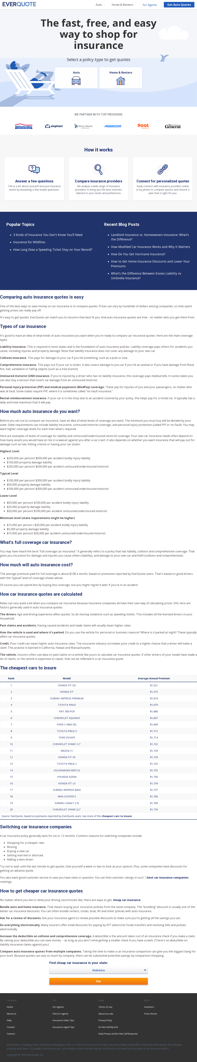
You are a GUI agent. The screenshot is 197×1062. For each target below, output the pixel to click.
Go (98, 981)
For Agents (150, 5)
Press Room (150, 1013)
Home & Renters (122, 4)
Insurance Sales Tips (63, 1020)
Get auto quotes (179, 5)
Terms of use (105, 1006)
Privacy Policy (105, 1020)
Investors (149, 1006)
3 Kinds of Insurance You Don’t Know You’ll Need (48, 235)
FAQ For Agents (60, 1013)
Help (9, 1020)
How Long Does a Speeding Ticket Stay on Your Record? (52, 249)
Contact (11, 1027)
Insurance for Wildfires (29, 242)
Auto (99, 4)
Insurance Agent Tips (64, 1027)
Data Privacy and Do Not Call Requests (118, 1033)
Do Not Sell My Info (108, 1027)
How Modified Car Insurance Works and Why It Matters (150, 247)
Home (10, 1006)
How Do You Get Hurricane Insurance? (138, 254)
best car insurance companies (167, 877)
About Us (11, 1013)
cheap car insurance (127, 900)
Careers (11, 1033)
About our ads (105, 1013)
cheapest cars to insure (117, 816)
